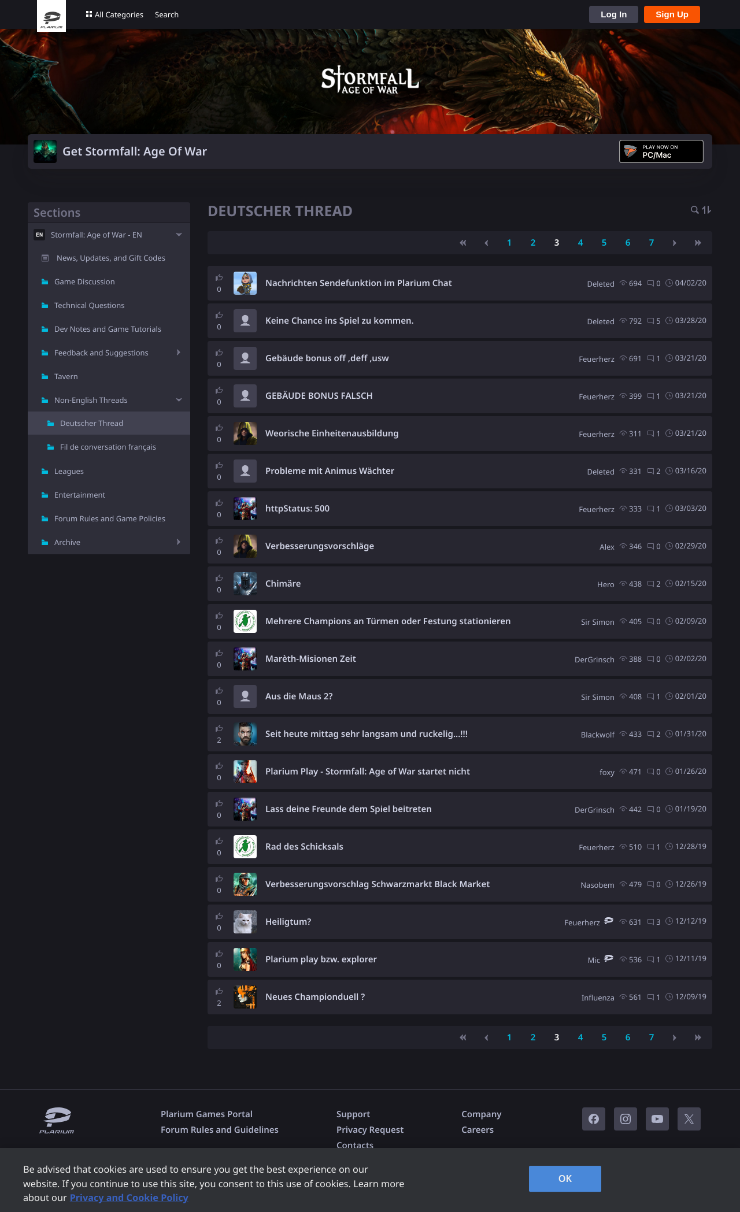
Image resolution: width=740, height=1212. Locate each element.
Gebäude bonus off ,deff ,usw (327, 358)
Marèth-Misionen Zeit (310, 659)
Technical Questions (89, 305)
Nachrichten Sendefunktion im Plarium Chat (358, 283)
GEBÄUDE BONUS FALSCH (319, 396)
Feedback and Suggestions (101, 352)
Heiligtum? (288, 922)
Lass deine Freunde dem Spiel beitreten (348, 809)
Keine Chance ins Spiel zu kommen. (339, 321)
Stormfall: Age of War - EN (96, 234)
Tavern (66, 376)
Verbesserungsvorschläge (319, 546)
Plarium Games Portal (207, 1114)
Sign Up (672, 14)
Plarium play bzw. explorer (321, 959)
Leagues (69, 471)
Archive (67, 542)
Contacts (354, 1145)
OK (565, 1178)
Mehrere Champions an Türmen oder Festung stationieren (388, 621)
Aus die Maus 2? (298, 696)
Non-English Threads (91, 400)
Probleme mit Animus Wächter (329, 471)
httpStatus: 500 (297, 508)
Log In (614, 14)
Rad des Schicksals (304, 847)
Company (481, 1114)
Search (167, 14)
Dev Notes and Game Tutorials (107, 329)
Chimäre (283, 584)
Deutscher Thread (91, 423)
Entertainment (79, 495)
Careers (477, 1130)
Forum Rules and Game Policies (109, 518)
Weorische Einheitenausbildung (332, 433)
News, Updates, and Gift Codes (111, 258)
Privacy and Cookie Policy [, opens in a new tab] (129, 1197)
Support (353, 1114)
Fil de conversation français (108, 447)
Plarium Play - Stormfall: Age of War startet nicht (367, 771)
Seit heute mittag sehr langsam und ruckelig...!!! (366, 734)
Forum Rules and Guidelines (220, 1130)
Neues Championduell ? (315, 997)
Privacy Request (370, 1130)
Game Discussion (84, 281)
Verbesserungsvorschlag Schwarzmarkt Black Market (377, 884)
